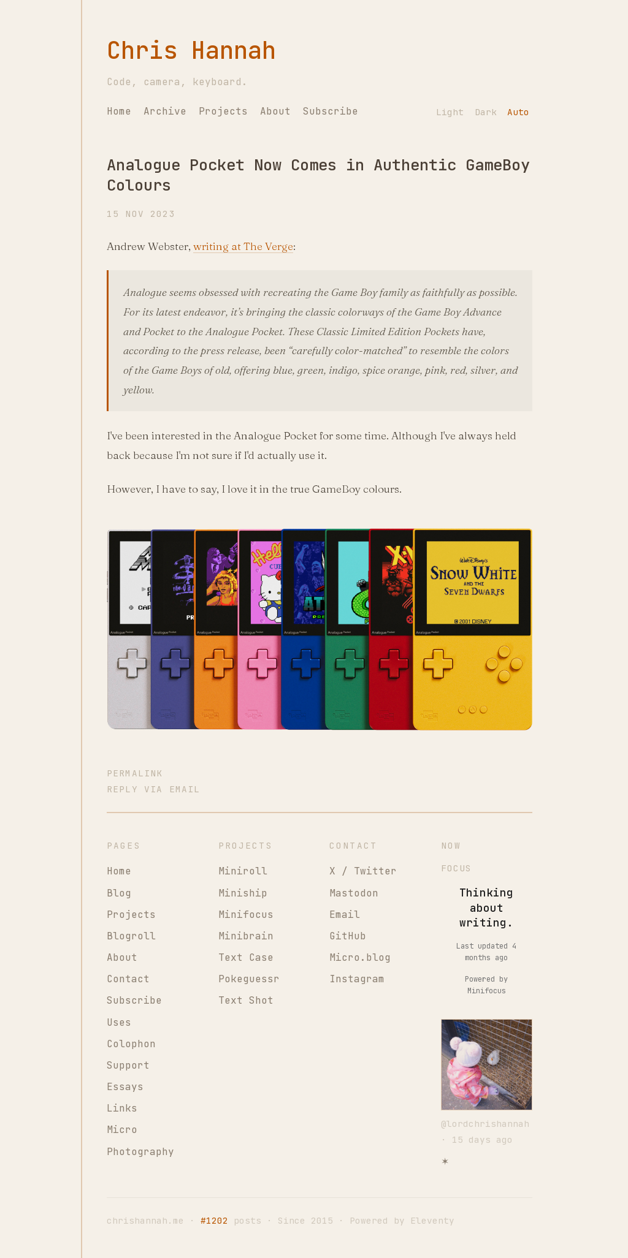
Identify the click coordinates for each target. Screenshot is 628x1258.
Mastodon (353, 893)
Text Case (246, 957)
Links (122, 1108)
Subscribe (330, 111)
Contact (128, 978)
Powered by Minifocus (486, 985)
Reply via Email (153, 789)
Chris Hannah (191, 50)
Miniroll (242, 871)
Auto (518, 112)
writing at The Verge (243, 246)
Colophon (131, 1043)
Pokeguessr (249, 978)
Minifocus (246, 914)
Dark (486, 112)
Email (344, 914)
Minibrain (246, 936)
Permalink (135, 773)
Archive (165, 111)
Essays (125, 1086)
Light (450, 112)
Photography (140, 1151)
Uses (119, 1022)
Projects (223, 111)
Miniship (242, 893)
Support (128, 1065)
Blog (119, 893)
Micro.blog (360, 957)
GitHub (347, 936)
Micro (122, 1129)
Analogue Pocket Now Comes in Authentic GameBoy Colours (318, 174)
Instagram (357, 978)
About (275, 111)
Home (119, 111)
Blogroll (131, 936)
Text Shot (246, 1000)
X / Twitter (363, 871)
